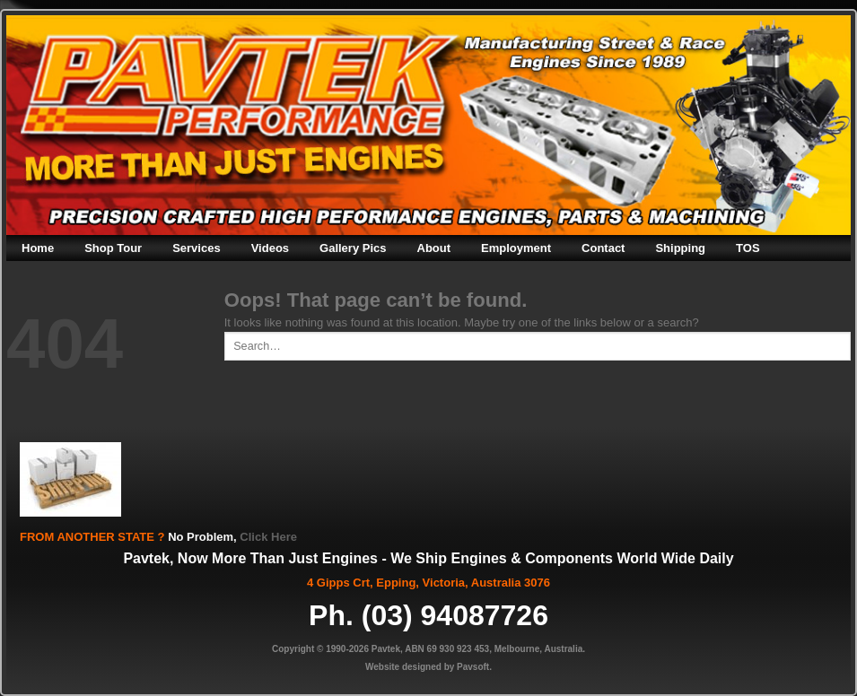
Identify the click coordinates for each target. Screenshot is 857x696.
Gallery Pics (352, 248)
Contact (603, 248)
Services (196, 248)
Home (38, 248)
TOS (748, 248)
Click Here (268, 537)
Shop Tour (113, 248)
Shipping (680, 248)
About (434, 248)
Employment (516, 248)
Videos (270, 248)
